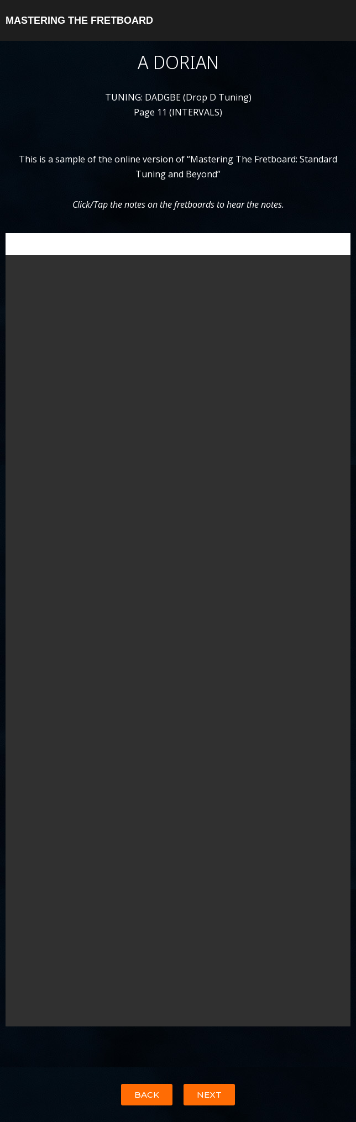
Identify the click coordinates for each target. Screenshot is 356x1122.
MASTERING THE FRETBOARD (79, 20)
